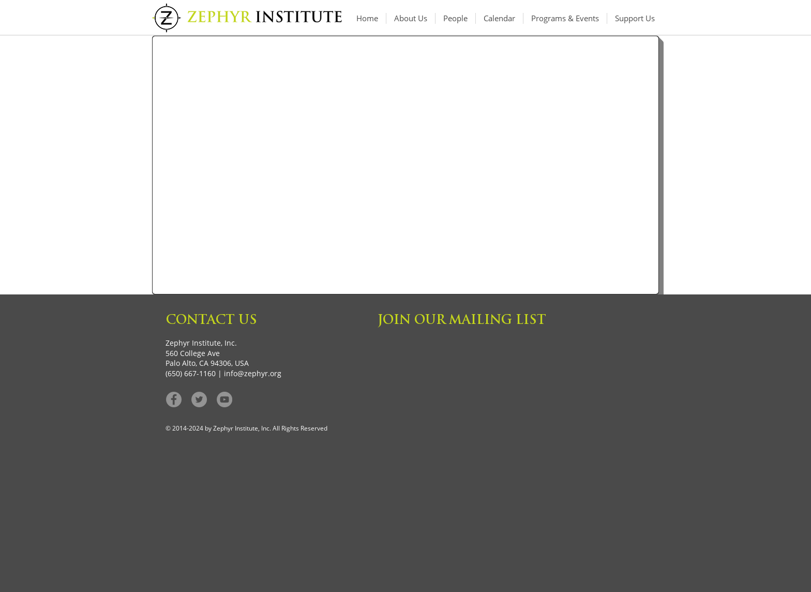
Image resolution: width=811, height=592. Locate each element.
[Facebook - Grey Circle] (174, 399)
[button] (565, 18)
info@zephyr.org (252, 373)
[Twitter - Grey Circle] (199, 399)
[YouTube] (224, 399)
